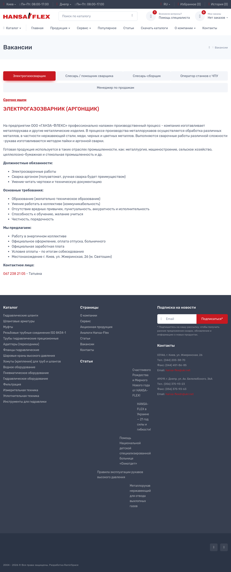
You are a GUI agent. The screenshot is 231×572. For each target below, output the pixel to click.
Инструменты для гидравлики (24, 402)
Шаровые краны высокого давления (29, 356)
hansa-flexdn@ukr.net (179, 394)
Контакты (209, 28)
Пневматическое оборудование (26, 373)
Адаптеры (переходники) (21, 344)
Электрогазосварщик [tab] (29, 76)
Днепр (62, 4)
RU (164, 4)
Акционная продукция (96, 327)
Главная (37, 28)
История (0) (218, 4)
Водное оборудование (19, 367)
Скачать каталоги (154, 28)
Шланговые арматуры (19, 321)
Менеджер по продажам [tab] (115, 88)
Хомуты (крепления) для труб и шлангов (32, 361)
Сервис (82, 28)
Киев (8, 4)
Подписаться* (212, 319)
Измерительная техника (20, 390)
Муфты (8, 327)
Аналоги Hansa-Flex (94, 333)
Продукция (58, 28)
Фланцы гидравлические (21, 350)
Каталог (10, 28)
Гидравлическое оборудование (25, 379)
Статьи (128, 28)
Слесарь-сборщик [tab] (147, 76)
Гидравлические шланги (20, 315)
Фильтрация (12, 384)
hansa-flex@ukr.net (178, 370)
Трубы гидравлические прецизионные (31, 338)
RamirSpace (71, 564)
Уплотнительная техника (21, 396)
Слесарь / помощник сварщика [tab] (89, 76)
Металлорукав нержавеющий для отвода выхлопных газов (140, 496)
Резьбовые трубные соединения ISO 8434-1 (34, 333)
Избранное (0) (189, 4)
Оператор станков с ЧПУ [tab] (199, 76)
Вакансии (87, 344)
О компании (184, 28)
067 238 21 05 (14, 274)
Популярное (107, 28)
